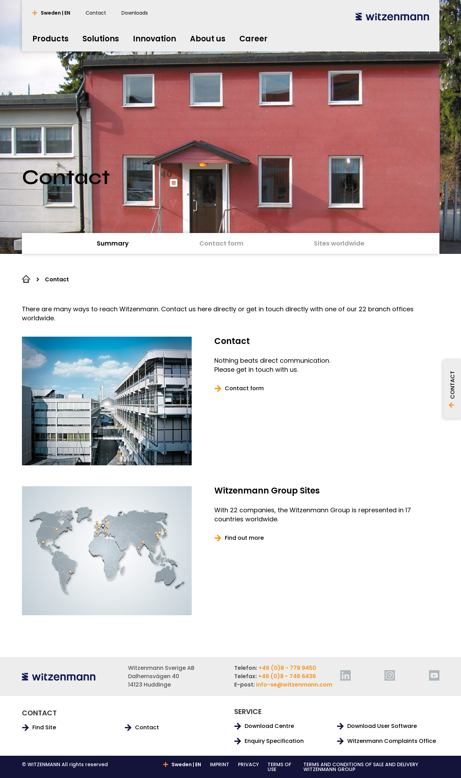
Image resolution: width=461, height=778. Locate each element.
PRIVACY (248, 765)
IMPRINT (219, 765)
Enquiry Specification (274, 741)
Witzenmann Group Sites (267, 490)
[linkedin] (345, 675)
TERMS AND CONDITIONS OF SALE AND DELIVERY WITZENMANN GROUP (360, 767)
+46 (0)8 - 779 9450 (287, 668)
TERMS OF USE (279, 767)
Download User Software (382, 726)
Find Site (44, 727)
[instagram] (389, 675)
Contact (232, 341)
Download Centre (269, 726)
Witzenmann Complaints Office (391, 741)
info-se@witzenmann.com (294, 685)
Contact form (244, 388)
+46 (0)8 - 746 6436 (287, 676)
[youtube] (434, 675)
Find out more (244, 538)
